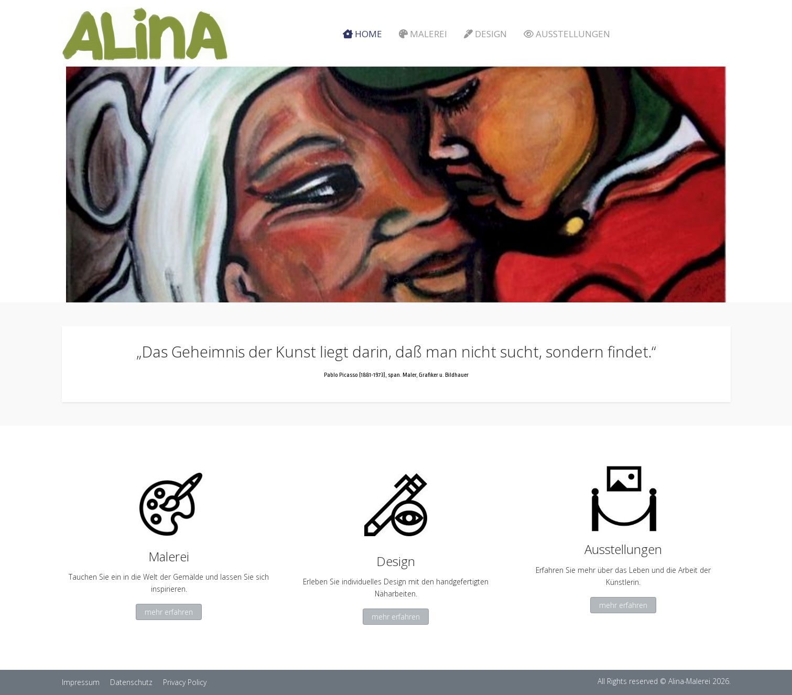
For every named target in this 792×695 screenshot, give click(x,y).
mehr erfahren (169, 612)
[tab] (384, 280)
